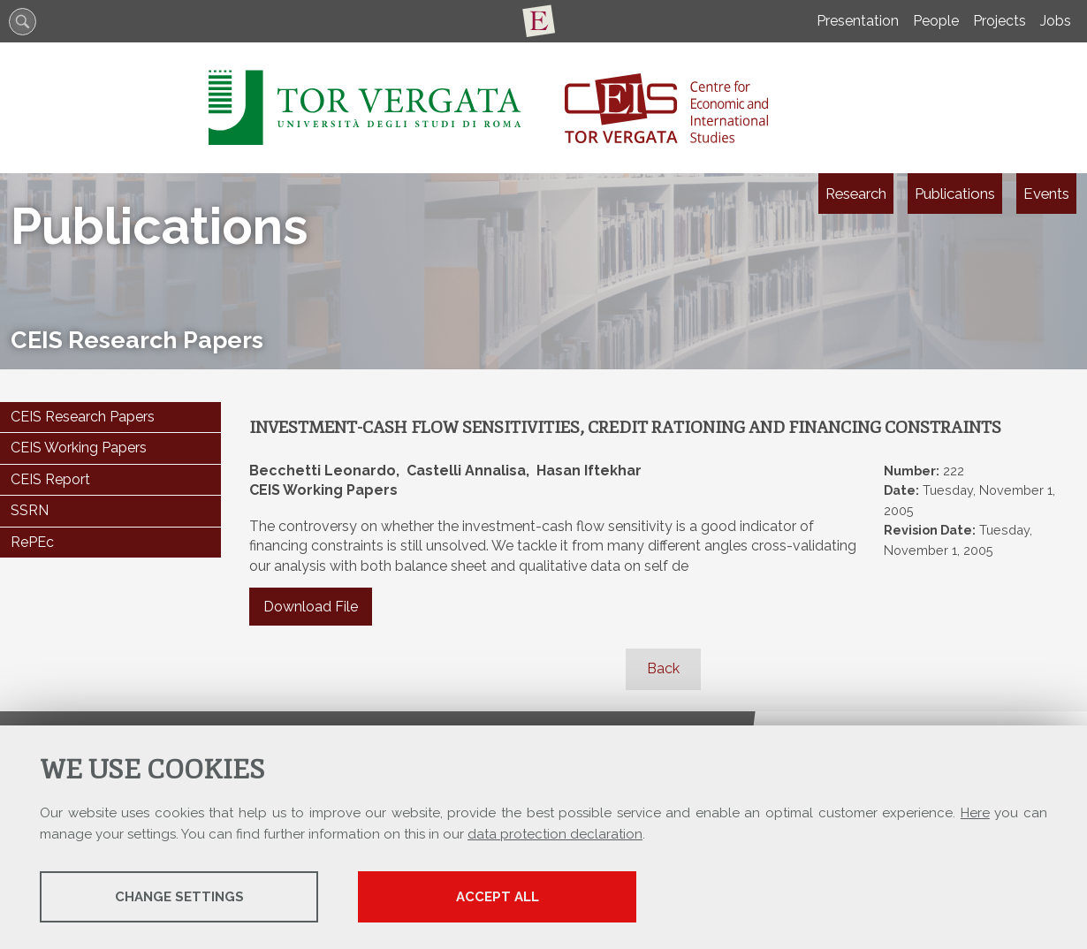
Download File (310, 606)
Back (663, 668)
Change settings (179, 897)
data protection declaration (554, 834)
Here (975, 813)
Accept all (497, 897)
